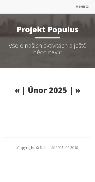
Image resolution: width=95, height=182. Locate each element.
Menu (83, 7)
